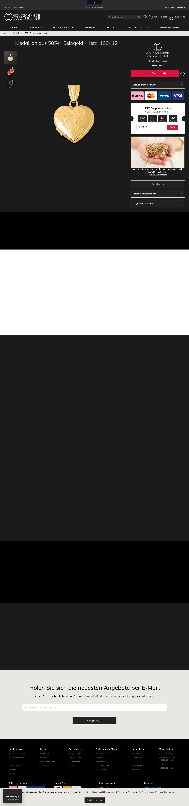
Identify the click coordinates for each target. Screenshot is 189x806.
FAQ (10, 761)
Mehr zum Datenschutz (165, 792)
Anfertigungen (74, 761)
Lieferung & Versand (17, 765)
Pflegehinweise (75, 753)
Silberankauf (101, 761)
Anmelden (180, 7)
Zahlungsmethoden (16, 757)
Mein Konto (169, 7)
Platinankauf (101, 769)
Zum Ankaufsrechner (158, 174)
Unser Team (43, 757)
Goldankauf (100, 757)
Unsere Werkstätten (47, 761)
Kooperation (44, 765)
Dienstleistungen (169, 27)
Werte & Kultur (44, 753)
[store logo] (22, 17)
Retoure (12, 769)
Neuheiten (90, 27)
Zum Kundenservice (17, 753)
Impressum (136, 769)
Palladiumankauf (102, 765)
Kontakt (12, 773)
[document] (94, 797)
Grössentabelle (75, 757)
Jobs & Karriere (138, 753)
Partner (72, 765)
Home (6, 33)
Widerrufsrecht (138, 765)
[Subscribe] (94, 720)
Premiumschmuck (62, 27)
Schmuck (35, 27)
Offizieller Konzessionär (158, 61)
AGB (134, 761)
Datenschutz (137, 757)
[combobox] (124, 17)
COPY (172, 127)
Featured (112, 27)
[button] (157, 16)
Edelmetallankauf (139, 27)
